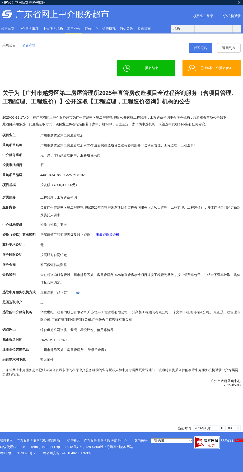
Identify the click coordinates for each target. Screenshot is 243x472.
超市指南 (144, 29)
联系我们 (232, 440)
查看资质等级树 (107, 235)
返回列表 (228, 48)
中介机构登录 (231, 16)
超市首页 (7, 29)
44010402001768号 (76, 453)
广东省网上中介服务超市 (62, 14)
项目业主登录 (203, 16)
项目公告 (73, 29)
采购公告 (9, 45)
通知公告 (126, 29)
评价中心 (91, 29)
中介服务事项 (29, 29)
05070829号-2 (25, 453)
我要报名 (200, 48)
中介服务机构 (53, 29)
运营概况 (109, 29)
